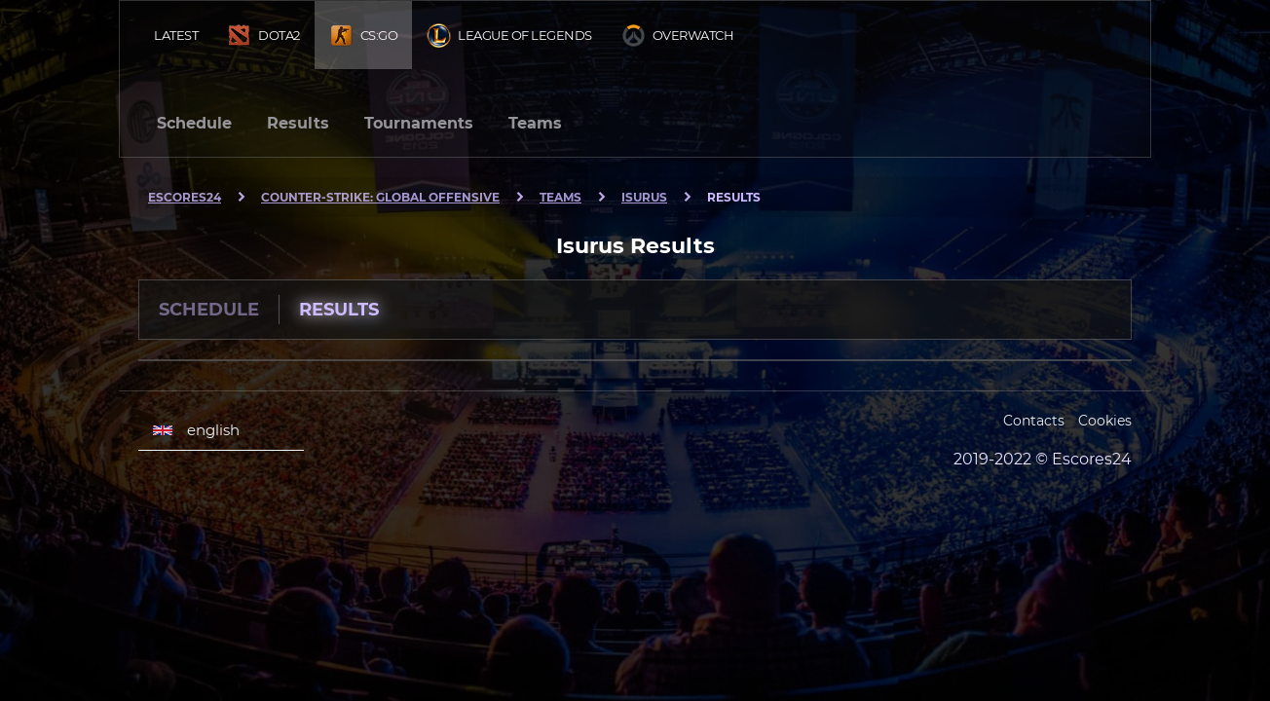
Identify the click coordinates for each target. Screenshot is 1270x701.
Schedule (194, 123)
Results (298, 123)
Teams (535, 123)
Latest (176, 35)
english (196, 430)
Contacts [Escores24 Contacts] (1034, 420)
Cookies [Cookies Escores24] (1105, 420)
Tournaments (418, 123)
